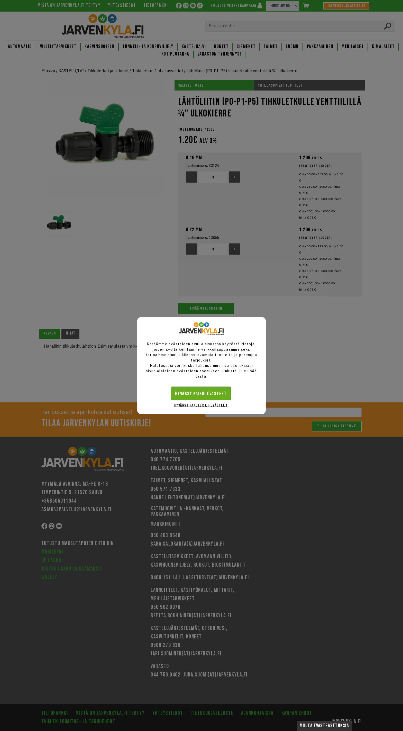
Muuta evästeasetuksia (324, 726)
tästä (201, 376)
